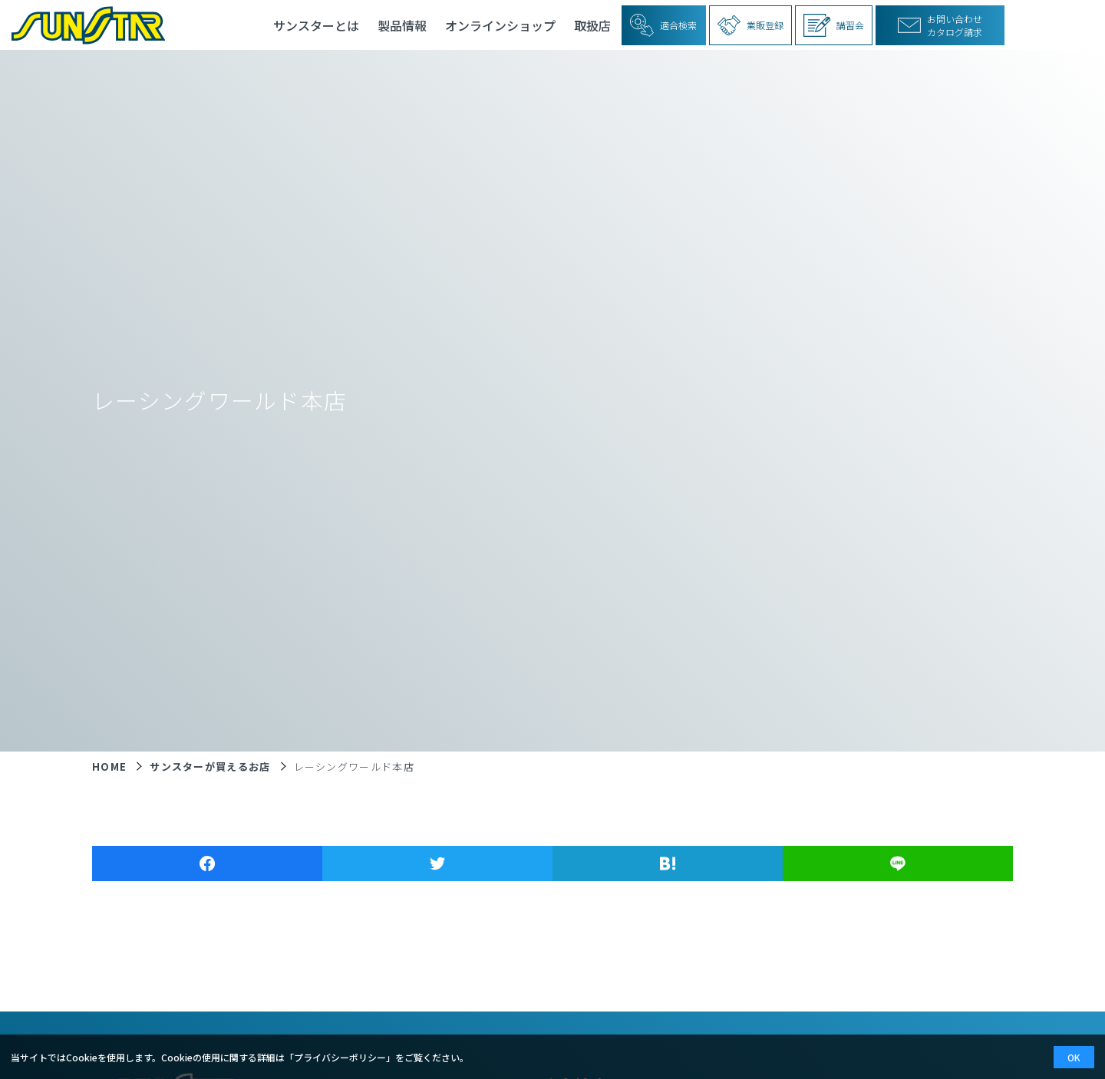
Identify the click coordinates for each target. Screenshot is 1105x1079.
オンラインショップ (500, 25)
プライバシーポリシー (340, 1057)
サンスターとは (316, 25)
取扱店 (592, 25)
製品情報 (402, 25)
